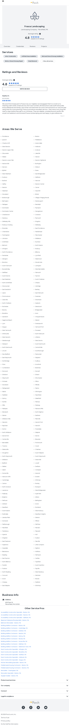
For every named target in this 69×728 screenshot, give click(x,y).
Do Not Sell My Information (9, 724)
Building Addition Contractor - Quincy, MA (13, 636)
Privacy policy (5, 721)
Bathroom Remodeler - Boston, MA (11, 623)
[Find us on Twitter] (38, 707)
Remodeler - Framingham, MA (9, 670)
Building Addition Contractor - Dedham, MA (13, 631)
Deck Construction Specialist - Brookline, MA (14, 652)
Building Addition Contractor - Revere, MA (13, 639)
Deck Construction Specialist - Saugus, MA (13, 660)
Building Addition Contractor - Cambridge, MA (14, 628)
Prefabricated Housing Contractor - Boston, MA (14, 665)
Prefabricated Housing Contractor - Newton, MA (15, 668)
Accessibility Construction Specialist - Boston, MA (15, 612)
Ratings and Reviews (14, 72)
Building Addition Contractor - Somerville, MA (14, 641)
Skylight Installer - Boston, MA (9, 676)
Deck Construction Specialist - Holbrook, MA (14, 657)
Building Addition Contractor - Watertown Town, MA (16, 646)
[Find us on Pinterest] (30, 707)
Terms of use (5, 717)
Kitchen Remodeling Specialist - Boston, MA (13, 662)
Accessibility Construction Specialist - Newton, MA (15, 615)
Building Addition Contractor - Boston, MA (13, 625)
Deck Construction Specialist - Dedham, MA (13, 654)
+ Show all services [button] (48, 61)
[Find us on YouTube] (45, 707)
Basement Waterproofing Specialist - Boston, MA (15, 620)
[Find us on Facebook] (23, 707)
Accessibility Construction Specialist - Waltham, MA (16, 617)
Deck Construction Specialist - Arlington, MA (14, 649)
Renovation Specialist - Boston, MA (11, 673)
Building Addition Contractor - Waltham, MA (13, 644)
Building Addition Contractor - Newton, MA (13, 633)
